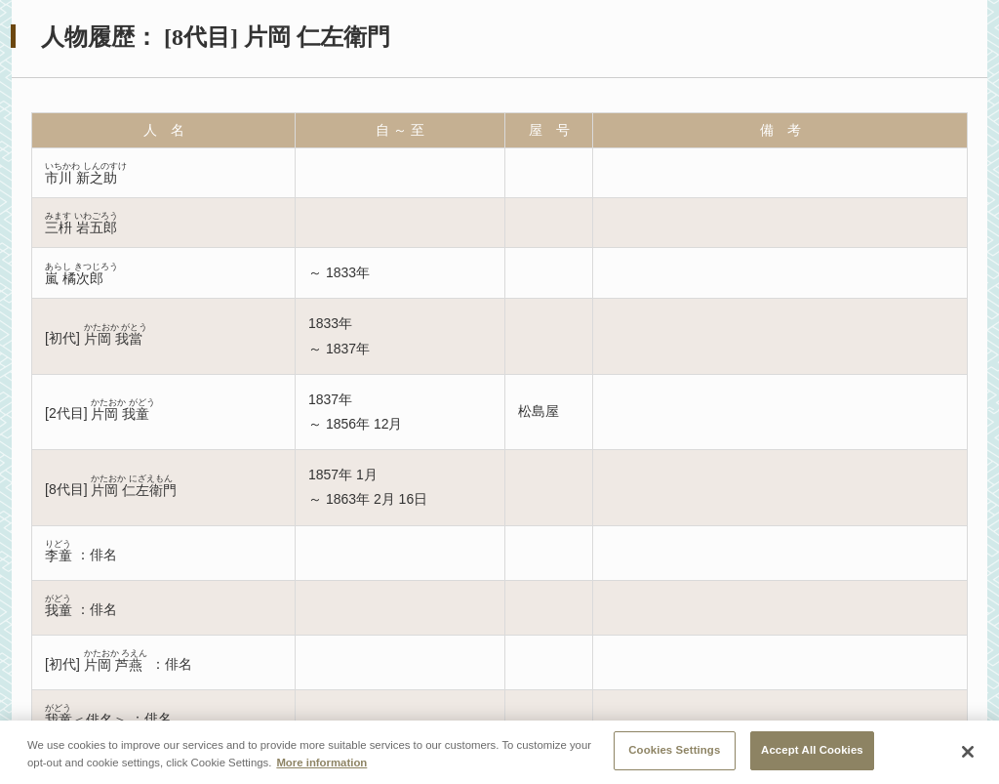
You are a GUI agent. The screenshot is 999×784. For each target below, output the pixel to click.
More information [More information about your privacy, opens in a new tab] (321, 764)
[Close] (967, 754)
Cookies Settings (674, 753)
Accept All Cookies (812, 753)
